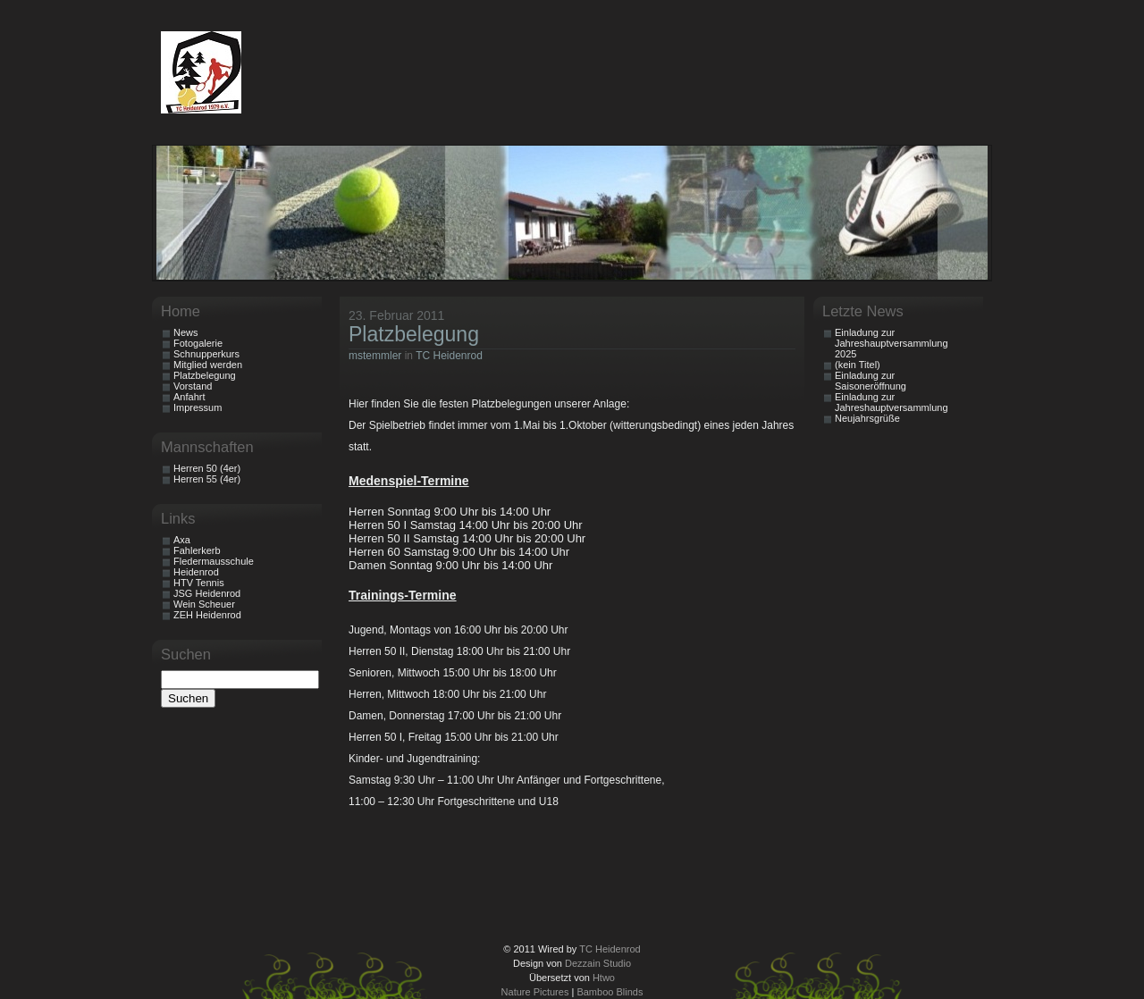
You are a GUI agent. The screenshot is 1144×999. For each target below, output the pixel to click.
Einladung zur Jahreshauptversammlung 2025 (891, 343)
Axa (181, 539)
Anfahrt (189, 396)
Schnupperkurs (206, 353)
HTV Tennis (198, 582)
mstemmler (375, 355)
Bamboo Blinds (609, 991)
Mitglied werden (207, 364)
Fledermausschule (213, 561)
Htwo (604, 977)
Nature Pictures (535, 991)
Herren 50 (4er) (206, 468)
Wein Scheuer (204, 604)
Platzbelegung (414, 334)
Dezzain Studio (598, 963)
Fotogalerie (198, 343)
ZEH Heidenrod (207, 614)
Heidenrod (196, 572)
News (185, 332)
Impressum (197, 407)
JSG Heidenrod (206, 593)
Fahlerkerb (197, 550)
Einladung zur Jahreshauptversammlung (891, 402)
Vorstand (192, 386)
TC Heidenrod (449, 355)
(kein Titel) (857, 364)
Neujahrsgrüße (867, 418)
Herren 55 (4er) (206, 479)
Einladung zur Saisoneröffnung (870, 380)
